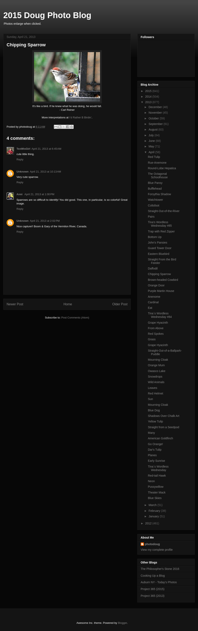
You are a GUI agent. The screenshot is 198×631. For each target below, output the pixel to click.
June (152, 140)
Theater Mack (157, 492)
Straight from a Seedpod (163, 427)
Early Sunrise (156, 460)
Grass (152, 339)
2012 (148, 523)
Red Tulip (154, 157)
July (151, 135)
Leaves (152, 388)
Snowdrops (155, 376)
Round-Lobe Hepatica (162, 168)
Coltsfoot (153, 205)
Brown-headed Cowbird (163, 279)
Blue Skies (154, 498)
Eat (150, 307)
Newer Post (15, 304)
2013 (148, 102)
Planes (152, 455)
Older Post (119, 304)
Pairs (151, 216)
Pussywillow (155, 486)
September (155, 124)
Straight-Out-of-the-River (163, 211)
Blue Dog (154, 410)
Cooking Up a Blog (153, 575)
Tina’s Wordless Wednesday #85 (160, 223)
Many (151, 432)
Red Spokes (156, 333)
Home (68, 304)
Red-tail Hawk (157, 475)
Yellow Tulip (155, 421)
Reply (19, 159)
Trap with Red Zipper (161, 231)
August (153, 129)
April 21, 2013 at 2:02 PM (45, 220)
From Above (155, 328)
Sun (150, 399)
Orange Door (156, 285)
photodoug (152, 544)
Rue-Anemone (157, 162)
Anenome (154, 296)
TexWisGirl (23, 148)
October (154, 118)
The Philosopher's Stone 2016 (160, 568)
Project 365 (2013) (152, 595)
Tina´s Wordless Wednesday (158, 468)
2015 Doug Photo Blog (47, 15)
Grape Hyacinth (158, 322)
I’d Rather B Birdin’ (80, 117)
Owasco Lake (156, 371)
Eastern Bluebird (158, 253)
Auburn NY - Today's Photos (159, 582)
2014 (148, 96)
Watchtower (155, 199)
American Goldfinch (160, 438)
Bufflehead (155, 188)
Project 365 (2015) (152, 589)
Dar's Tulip (154, 449)
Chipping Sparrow (159, 274)
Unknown (22, 171)
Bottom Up (154, 237)
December (155, 107)
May (151, 146)
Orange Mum (156, 365)
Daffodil (153, 268)
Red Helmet (155, 393)
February (154, 510)
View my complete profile (157, 549)
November (155, 112)
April (151, 152)
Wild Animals (156, 382)
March (152, 505)
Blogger (122, 622)
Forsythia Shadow (159, 194)
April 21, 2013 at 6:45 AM (46, 148)
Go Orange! (155, 444)
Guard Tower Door (159, 248)
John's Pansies (157, 242)
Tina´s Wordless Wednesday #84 (160, 315)
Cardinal (153, 302)
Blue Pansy (155, 182)
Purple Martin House (161, 291)
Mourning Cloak (158, 359)
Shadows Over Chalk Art (163, 416)
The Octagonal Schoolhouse (158, 175)
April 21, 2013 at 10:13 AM (45, 171)
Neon (151, 481)
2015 (148, 91)
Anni (19, 194)
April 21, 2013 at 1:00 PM (39, 194)
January (154, 516)
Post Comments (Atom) (75, 317)
